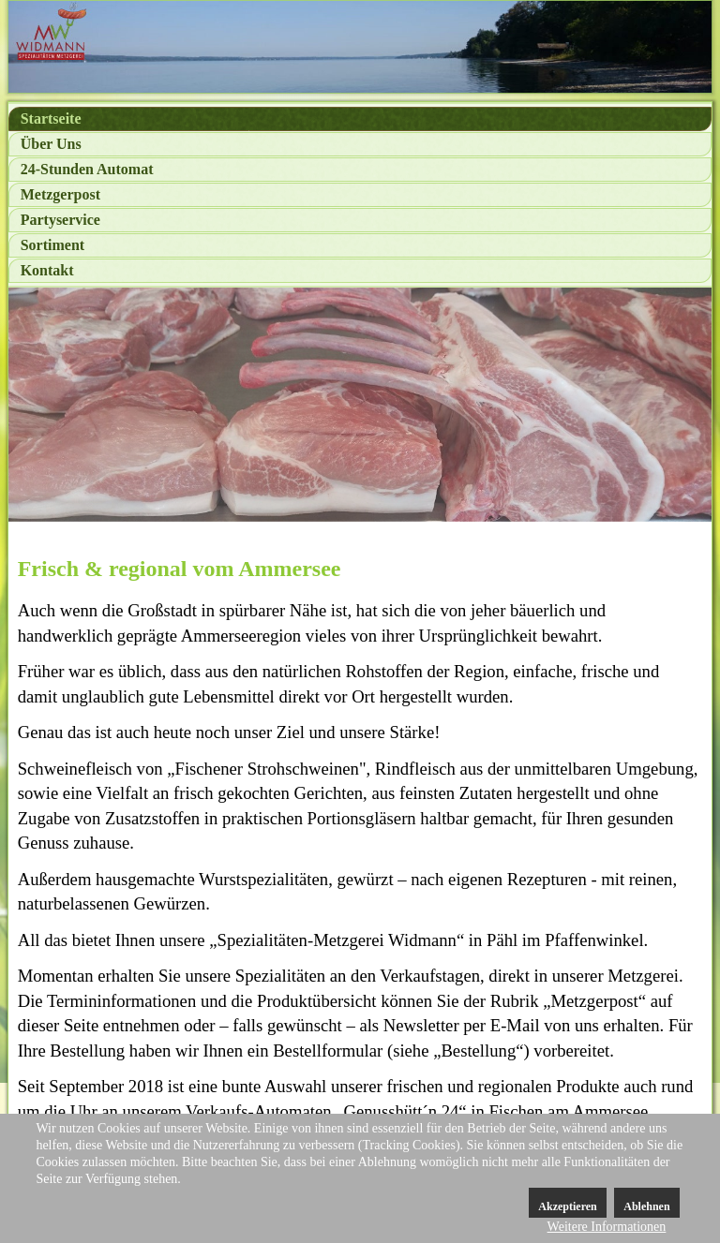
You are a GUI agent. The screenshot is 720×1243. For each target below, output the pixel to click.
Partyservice (60, 220)
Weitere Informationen (607, 1227)
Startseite (51, 118)
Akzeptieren (567, 1206)
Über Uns (51, 144)
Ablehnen (646, 1206)
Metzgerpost (60, 194)
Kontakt (47, 270)
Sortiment (52, 245)
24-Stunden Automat (87, 169)
